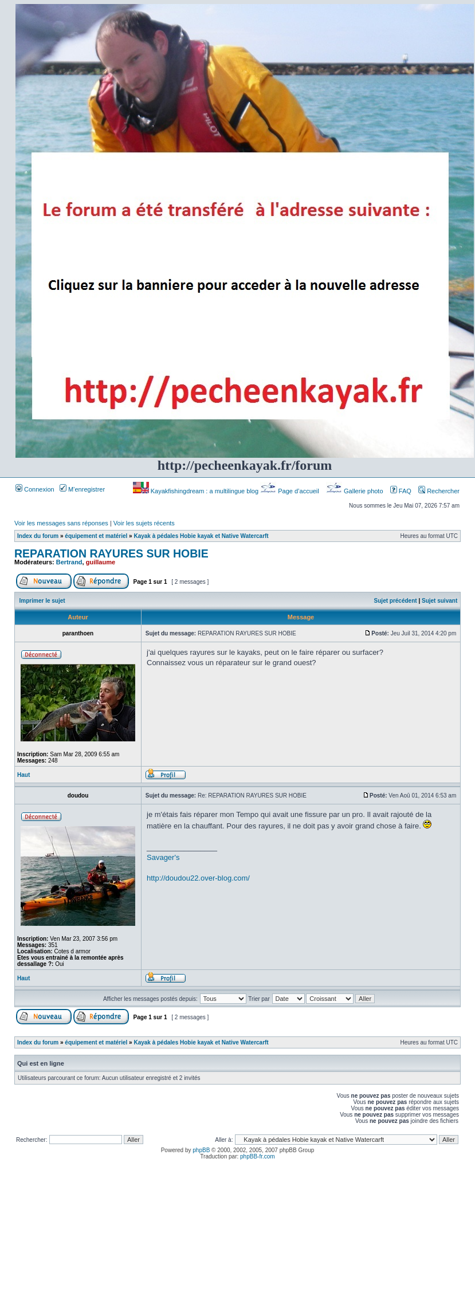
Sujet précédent (395, 601)
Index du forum (37, 536)
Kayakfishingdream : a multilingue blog (196, 491)
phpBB (201, 1150)
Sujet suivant (439, 601)
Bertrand (69, 562)
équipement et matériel (96, 536)
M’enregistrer (82, 489)
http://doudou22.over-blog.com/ (198, 878)
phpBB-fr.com (257, 1156)
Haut (23, 775)
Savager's (163, 857)
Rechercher (439, 491)
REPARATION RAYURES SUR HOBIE (111, 553)
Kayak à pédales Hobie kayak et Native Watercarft (201, 536)
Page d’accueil (290, 491)
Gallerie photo (355, 491)
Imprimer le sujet (42, 601)
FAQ (400, 491)
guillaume (100, 562)
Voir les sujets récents (144, 523)
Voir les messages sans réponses (61, 523)
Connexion (34, 489)
